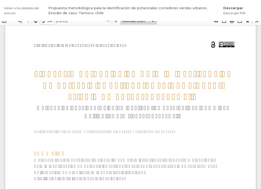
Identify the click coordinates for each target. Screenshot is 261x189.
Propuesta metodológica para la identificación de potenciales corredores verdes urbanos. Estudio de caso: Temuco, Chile (127, 10)
